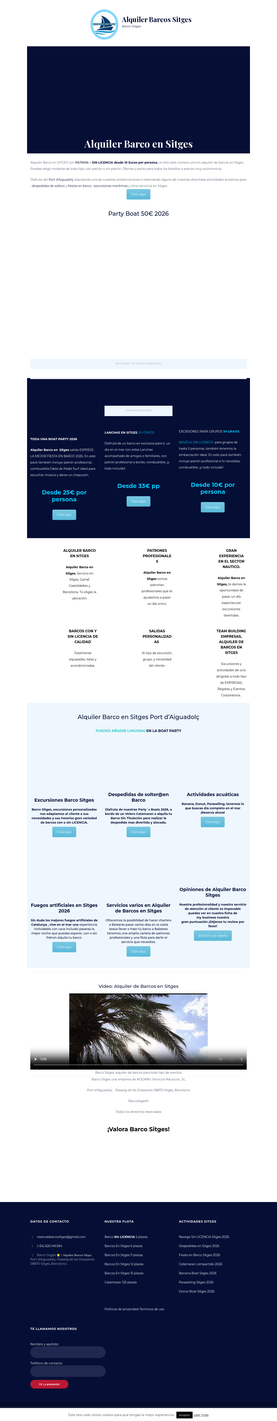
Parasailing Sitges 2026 (196, 1281)
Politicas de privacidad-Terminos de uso (134, 1308)
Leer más (201, 1415)
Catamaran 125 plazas (121, 1281)
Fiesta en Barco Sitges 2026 (199, 1255)
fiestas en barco (80, 186)
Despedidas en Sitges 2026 (199, 1246)
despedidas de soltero (48, 186)
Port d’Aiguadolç (61, 180)
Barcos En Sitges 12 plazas (124, 1263)
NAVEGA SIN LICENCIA (197, 442)
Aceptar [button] (184, 1415)
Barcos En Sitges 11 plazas (124, 1255)
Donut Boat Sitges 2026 (197, 1290)
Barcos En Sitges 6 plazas (124, 1246)
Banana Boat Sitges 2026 (198, 1272)
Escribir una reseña (212, 936)
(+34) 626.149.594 (48, 1246)
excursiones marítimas (111, 186)
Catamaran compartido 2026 (200, 1263)
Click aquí (138, 194)
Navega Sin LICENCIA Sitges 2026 (204, 1237)
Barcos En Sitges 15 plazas (124, 1272)
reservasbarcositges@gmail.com (61, 1237)
